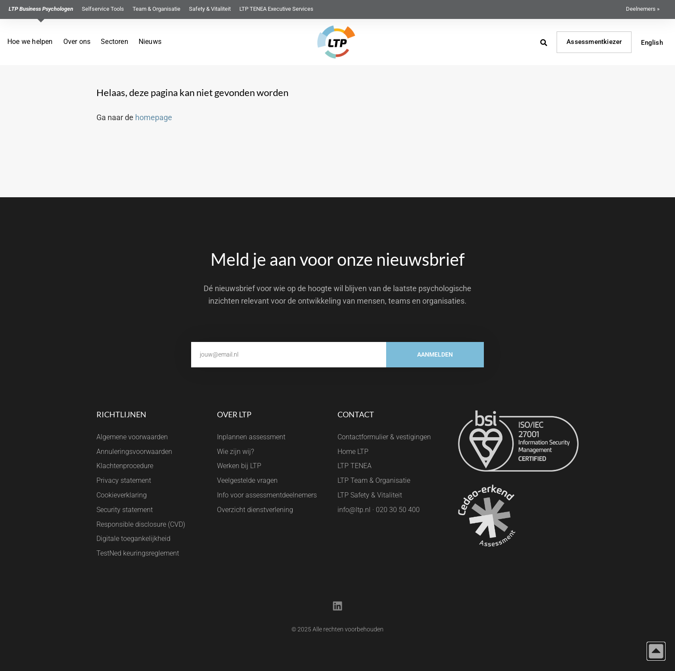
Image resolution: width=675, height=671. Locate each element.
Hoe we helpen (30, 41)
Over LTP (234, 414)
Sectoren (114, 41)
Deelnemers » (643, 9)
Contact (356, 414)
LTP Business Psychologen (41, 9)
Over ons (77, 41)
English (652, 43)
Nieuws (150, 41)
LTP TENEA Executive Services (276, 9)
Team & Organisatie (156, 9)
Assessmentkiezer (594, 42)
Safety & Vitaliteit (210, 9)
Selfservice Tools (103, 9)
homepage (153, 117)
